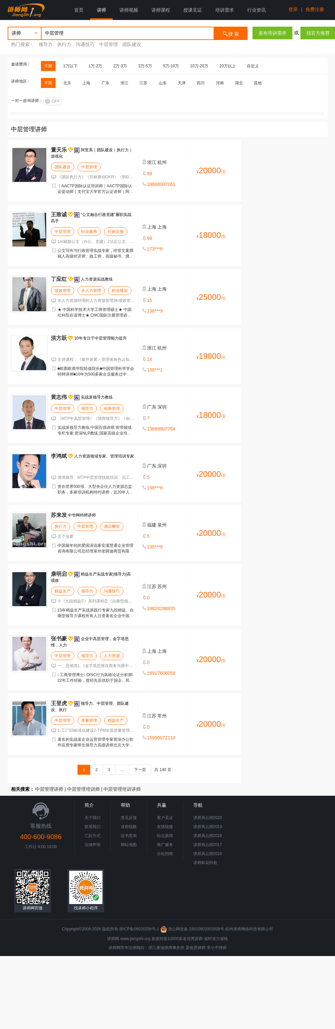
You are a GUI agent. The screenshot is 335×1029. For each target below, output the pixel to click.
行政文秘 (116, 231)
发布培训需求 (272, 33)
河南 (220, 83)
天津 (182, 83)
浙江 (124, 83)
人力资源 (112, 655)
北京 (67, 83)
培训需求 (224, 10)
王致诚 (59, 214)
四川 (201, 83)
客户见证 (165, 817)
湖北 (239, 83)
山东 (163, 83)
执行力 (64, 44)
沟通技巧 (85, 44)
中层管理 (108, 44)
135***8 (155, 546)
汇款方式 (92, 835)
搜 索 (230, 33)
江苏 (143, 83)
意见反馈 (129, 817)
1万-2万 (95, 66)
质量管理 (89, 720)
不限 (48, 66)
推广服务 (165, 844)
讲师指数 (129, 826)
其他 (258, 83)
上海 (86, 83)
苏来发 (59, 515)
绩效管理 (63, 290)
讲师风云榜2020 (207, 817)
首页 (79, 10)
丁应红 (59, 279)
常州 (162, 715)
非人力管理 (91, 290)
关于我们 (92, 817)
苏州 (162, 586)
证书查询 (129, 835)
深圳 (162, 407)
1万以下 (70, 66)
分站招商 (165, 853)
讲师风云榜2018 (207, 835)
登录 (293, 9)
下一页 (140, 769)
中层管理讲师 (49, 789)
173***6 (155, 249)
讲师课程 (160, 10)
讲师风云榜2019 (207, 826)
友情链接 (165, 826)
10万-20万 (199, 66)
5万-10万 (171, 66)
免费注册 (314, 9)
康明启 (59, 574)
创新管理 (112, 408)
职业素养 (89, 231)
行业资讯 (256, 10)
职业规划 (120, 290)
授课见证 (192, 10)
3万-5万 (145, 66)
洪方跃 (59, 338)
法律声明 (92, 844)
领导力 (46, 44)
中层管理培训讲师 (122, 789)
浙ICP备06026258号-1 (139, 929)
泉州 (162, 524)
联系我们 (92, 826)
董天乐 (59, 150)
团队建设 (131, 44)
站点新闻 (165, 835)
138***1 (155, 370)
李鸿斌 (59, 456)
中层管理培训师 (83, 789)
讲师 (101, 10)
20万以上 (227, 66)
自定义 (253, 66)
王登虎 (59, 703)
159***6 (155, 488)
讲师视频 (128, 10)
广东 (105, 83)
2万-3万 (120, 66)
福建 (151, 524)
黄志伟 (59, 397)
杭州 (162, 162)
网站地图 (129, 844)
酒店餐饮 (112, 526)
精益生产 (63, 591)
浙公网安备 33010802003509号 (192, 929)
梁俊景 (192, 947)
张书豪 (59, 638)
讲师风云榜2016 (207, 853)
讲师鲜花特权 (205, 862)
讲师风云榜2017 (207, 844)
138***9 (155, 311)
